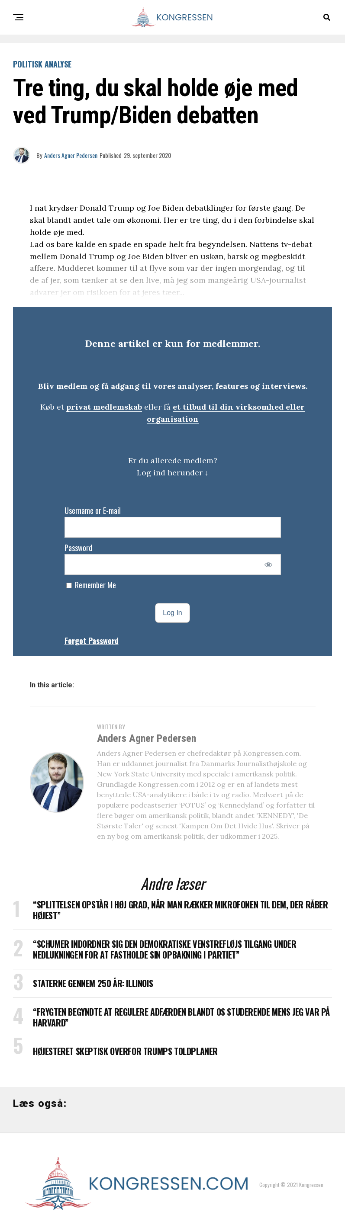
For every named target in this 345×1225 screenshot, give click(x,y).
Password (78, 547)
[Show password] (268, 564)
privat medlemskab (104, 407)
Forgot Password (91, 640)
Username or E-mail (92, 510)
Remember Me (91, 584)
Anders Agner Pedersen (70, 155)
